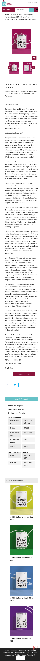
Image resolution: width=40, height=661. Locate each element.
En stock (8, 363)
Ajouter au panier (24, 374)
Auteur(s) (12, 406)
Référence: (9, 360)
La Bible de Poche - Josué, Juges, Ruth (24, 517)
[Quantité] (7, 374)
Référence (12, 409)
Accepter (20, 658)
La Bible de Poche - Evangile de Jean (23, 638)
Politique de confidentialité (25, 655)
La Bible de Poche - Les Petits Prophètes (25, 598)
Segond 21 (21, 406)
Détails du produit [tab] (21, 399)
